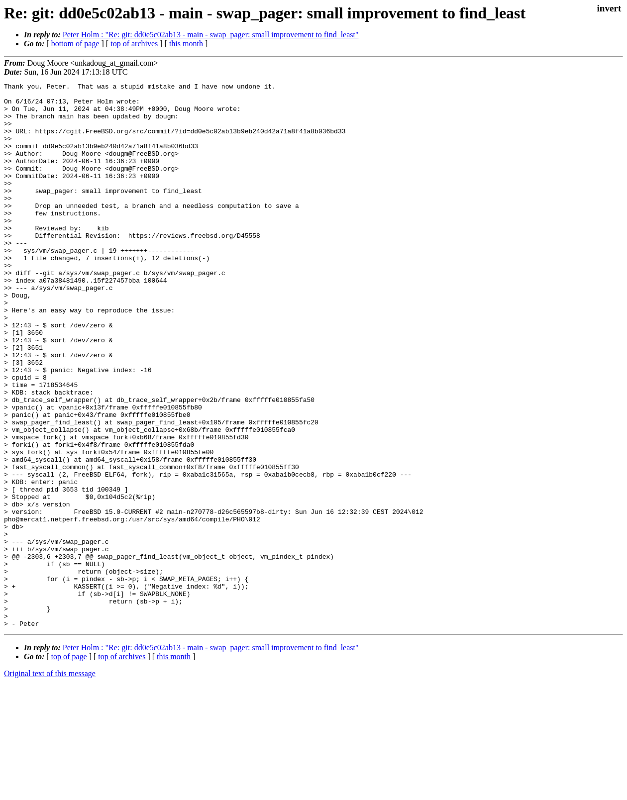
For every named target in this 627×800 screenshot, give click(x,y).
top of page (69, 765)
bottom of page (75, 43)
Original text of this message (50, 782)
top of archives (134, 43)
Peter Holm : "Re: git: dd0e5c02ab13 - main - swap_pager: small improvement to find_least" (211, 34)
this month (186, 43)
